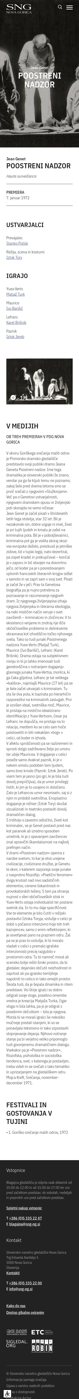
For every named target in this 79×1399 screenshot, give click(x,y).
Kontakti (13, 1272)
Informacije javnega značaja (26, 1379)
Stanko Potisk (17, 243)
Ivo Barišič (14, 308)
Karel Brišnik (16, 322)
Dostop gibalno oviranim (25, 1312)
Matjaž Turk (15, 294)
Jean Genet (15, 158)
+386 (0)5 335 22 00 (25, 1282)
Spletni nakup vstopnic (24, 1207)
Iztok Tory (14, 257)
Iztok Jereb (15, 336)
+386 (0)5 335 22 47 (25, 1218)
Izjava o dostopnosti (20, 1391)
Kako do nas (15, 1305)
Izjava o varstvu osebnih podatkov (30, 1385)
